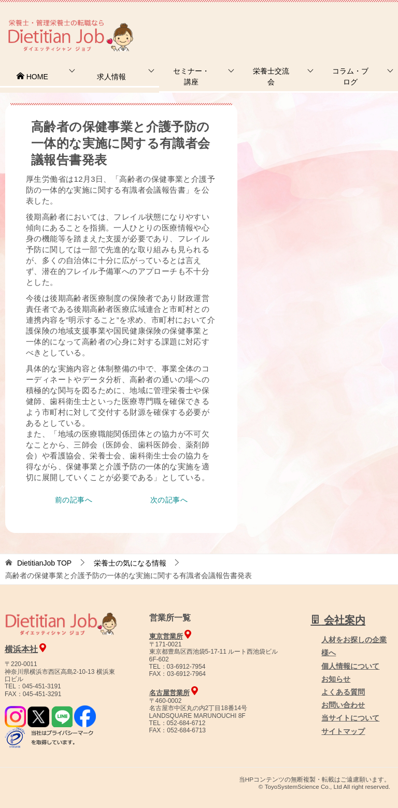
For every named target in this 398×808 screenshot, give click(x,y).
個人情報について (350, 666)
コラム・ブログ (350, 76)
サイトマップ (343, 731)
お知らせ (335, 679)
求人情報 (111, 77)
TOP (44, 563)
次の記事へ (169, 500)
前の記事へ (73, 500)
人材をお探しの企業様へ (328, 22)
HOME (32, 77)
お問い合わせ (343, 705)
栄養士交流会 (271, 76)
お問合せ (220, 23)
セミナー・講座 (191, 76)
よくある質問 (343, 692)
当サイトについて (350, 718)
